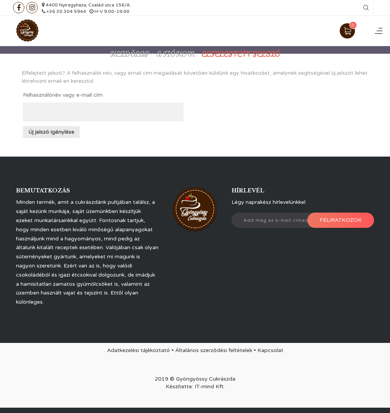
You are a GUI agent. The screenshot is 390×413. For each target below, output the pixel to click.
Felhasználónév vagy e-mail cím (62, 95)
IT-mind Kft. (210, 386)
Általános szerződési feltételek (213, 350)
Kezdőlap (129, 54)
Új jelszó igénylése (51, 132)
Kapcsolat (270, 350)
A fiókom (175, 54)
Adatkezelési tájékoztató (138, 350)
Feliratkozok (341, 220)
